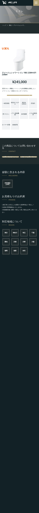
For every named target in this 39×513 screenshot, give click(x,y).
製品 (10, 25)
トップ (4, 25)
